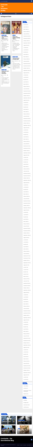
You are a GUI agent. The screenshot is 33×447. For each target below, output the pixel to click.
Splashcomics (26, 393)
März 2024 (25, 84)
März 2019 (25, 221)
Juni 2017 (25, 269)
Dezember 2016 (26, 283)
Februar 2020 (26, 196)
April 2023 (25, 109)
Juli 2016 (25, 294)
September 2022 (26, 125)
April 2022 (25, 136)
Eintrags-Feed (26, 402)
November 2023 (26, 93)
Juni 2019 (25, 214)
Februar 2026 (26, 31)
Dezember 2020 (26, 173)
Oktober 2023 (26, 95)
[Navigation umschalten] (16, 13)
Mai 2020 (25, 189)
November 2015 (26, 313)
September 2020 (26, 180)
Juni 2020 (25, 187)
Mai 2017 (25, 271)
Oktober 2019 (26, 205)
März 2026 (25, 29)
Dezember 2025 (26, 36)
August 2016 (26, 292)
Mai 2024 (25, 79)
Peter (8, 432)
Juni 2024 (25, 77)
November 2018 (26, 230)
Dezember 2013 (26, 365)
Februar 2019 (26, 223)
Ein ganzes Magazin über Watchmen (8, 430)
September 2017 (26, 262)
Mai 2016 (25, 299)
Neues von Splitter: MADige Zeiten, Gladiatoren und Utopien (16, 39)
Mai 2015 (25, 326)
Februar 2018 (26, 251)
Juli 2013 (25, 377)
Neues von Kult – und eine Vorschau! (5, 72)
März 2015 (25, 331)
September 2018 (26, 235)
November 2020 (26, 175)
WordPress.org (26, 407)
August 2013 (26, 374)
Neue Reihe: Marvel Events (23, 430)
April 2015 (25, 329)
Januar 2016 (26, 308)
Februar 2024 (26, 86)
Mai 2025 (25, 52)
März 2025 (25, 56)
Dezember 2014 (26, 338)
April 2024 (25, 81)
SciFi (5, 35)
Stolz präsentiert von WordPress (5, 444)
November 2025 (26, 38)
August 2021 (26, 155)
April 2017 (25, 274)
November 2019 (26, 203)
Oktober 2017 (26, 260)
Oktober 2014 (26, 342)
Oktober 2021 (26, 150)
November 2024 (26, 65)
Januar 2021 (26, 171)
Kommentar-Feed (26, 404)
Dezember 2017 (26, 255)
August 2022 (26, 127)
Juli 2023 (25, 102)
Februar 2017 (26, 278)
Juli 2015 (25, 322)
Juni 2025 (25, 49)
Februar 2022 (26, 141)
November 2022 (26, 120)
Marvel (23, 420)
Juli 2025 (25, 47)
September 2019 (26, 207)
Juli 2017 (25, 267)
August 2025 (26, 45)
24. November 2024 (16, 40)
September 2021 (26, 152)
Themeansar (2, 445)
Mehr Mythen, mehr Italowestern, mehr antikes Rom (5, 39)
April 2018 (25, 246)
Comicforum (26, 388)
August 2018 (26, 237)
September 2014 (26, 345)
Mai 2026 (25, 24)
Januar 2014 (26, 363)
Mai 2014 (25, 354)
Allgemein (3, 35)
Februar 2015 (26, 333)
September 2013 (26, 372)
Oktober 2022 (26, 123)
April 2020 (25, 191)
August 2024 (26, 72)
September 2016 (26, 290)
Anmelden (25, 400)
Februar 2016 (26, 306)
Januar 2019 (26, 226)
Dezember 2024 (26, 63)
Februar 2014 (26, 361)
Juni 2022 (25, 132)
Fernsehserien (20, 420)
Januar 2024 (26, 88)
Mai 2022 (25, 134)
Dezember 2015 (26, 310)
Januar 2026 (26, 33)
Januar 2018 (26, 253)
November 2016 (26, 285)
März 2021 (25, 166)
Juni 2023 (25, 104)
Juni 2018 (25, 242)
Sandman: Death (6, 421)
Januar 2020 (26, 198)
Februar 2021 (26, 168)
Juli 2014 (25, 349)
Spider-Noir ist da (22, 421)
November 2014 (26, 340)
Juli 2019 (25, 212)
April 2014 (25, 356)
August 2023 (26, 100)
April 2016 (25, 301)
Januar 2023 (26, 116)
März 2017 (25, 276)
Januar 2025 (26, 61)
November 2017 (26, 258)
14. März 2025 (4, 40)
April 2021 (25, 164)
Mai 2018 (25, 244)
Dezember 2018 (26, 228)
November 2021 (26, 148)
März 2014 (25, 358)
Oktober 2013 (26, 370)
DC (2, 420)
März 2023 (25, 111)
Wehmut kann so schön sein (16, 59)
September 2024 (26, 70)
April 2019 (25, 219)
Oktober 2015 (26, 315)
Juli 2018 (25, 239)
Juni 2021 (25, 159)
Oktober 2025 (26, 40)
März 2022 (25, 139)
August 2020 (26, 182)
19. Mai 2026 (5, 432)
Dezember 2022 (26, 118)
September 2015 (26, 317)
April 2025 (25, 54)
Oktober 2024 (26, 68)
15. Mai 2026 (20, 432)
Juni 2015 (25, 324)
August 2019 (26, 210)
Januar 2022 (26, 143)
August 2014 (26, 347)
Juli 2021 (25, 157)
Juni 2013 (25, 379)
